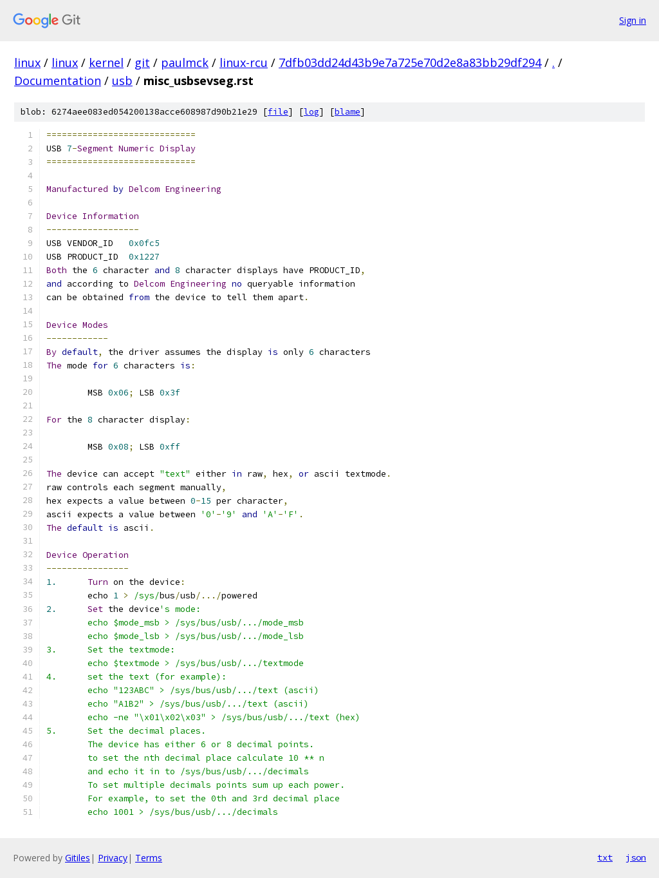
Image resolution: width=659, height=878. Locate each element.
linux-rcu (243, 62)
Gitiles (77, 858)
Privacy (112, 858)
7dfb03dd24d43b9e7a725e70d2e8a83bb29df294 (410, 62)
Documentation (57, 80)
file (278, 111)
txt (605, 857)
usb (122, 80)
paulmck (185, 62)
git (142, 62)
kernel (106, 62)
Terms (148, 858)
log (311, 111)
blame (347, 111)
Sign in (632, 20)
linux (27, 62)
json (636, 857)
